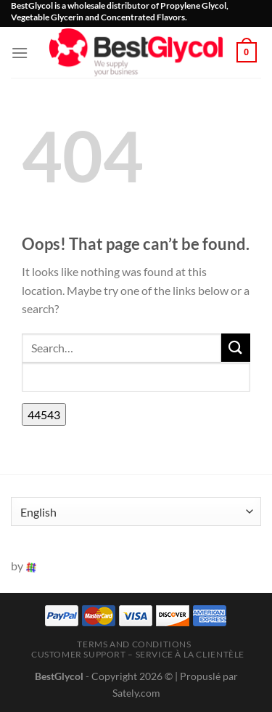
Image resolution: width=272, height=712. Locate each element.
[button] (19, 52)
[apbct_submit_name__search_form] (44, 414)
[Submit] (235, 347)
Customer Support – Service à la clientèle (137, 654)
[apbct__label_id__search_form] (136, 377)
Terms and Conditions (134, 644)
